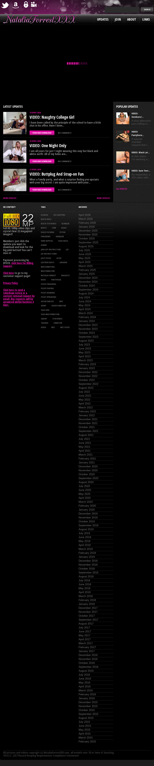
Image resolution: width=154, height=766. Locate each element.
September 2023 (88, 336)
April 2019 (85, 545)
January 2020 (87, 509)
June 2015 (85, 725)
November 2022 (88, 376)
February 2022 (87, 411)
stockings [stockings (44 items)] (57, 318)
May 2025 (84, 258)
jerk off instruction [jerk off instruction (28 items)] (51, 249)
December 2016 (88, 655)
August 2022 (86, 387)
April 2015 (85, 733)
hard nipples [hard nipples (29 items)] (47, 240)
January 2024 (87, 321)
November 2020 (88, 470)
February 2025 (87, 269)
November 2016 (88, 659)
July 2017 (84, 627)
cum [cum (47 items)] (54, 227)
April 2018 (85, 592)
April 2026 (85, 214)
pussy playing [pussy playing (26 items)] (47, 288)
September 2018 (88, 572)
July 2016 (84, 674)
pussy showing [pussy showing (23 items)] (48, 292)
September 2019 (88, 525)
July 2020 (84, 486)
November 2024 (88, 281)
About (131, 19)
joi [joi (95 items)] (67, 249)
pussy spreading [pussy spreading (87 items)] (48, 297)
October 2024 (87, 285)
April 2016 (85, 686)
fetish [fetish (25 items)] (62, 232)
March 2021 (86, 454)
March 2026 (86, 218)
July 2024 (84, 297)
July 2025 (84, 250)
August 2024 (86, 293)
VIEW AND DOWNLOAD (42, 132)
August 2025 (86, 246)
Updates (102, 19)
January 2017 (87, 651)
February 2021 (87, 458)
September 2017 (88, 619)
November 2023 (88, 328)
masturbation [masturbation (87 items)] (48, 271)
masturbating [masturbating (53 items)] (48, 266)
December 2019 (88, 513)
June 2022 (85, 395)
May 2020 (84, 493)
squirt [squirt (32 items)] (44, 318)
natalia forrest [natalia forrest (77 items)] (48, 275)
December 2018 (88, 560)
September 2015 (88, 714)
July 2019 (84, 533)
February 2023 (87, 364)
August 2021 (86, 435)
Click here (8, 273)
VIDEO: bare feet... (141, 170)
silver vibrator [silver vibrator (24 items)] (58, 305)
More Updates (9, 198)
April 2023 (85, 356)
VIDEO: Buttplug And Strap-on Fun (57, 174)
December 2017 (88, 607)
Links (146, 19)
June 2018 (85, 584)
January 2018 (87, 604)
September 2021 (88, 431)
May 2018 (84, 588)
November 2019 (88, 517)
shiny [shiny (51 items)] (43, 305)
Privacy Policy (10, 283)
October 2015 (87, 710)
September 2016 (88, 666)
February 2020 (87, 505)
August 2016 (86, 670)
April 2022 (85, 403)
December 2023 (88, 325)
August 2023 (86, 340)
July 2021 (84, 438)
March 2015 (86, 737)
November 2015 (88, 706)
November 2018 (88, 564)
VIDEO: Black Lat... (141, 152)
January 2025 (87, 273)
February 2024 (87, 317)
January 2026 (87, 226)
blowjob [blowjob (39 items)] (65, 223)
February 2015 (87, 741)
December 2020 (88, 466)
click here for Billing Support (18, 264)
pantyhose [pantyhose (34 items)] (56, 279)
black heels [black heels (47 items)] (46, 219)
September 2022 (88, 383)
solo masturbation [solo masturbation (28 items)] (50, 314)
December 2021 (88, 419)
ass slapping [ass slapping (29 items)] (59, 214)
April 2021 (85, 450)
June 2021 (85, 442)
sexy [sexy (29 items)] (61, 301)
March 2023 (86, 360)
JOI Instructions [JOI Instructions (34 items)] (49, 253)
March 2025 (86, 266)
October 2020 (87, 474)
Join (118, 19)
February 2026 (87, 222)
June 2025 (85, 254)
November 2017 (88, 611)
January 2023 (87, 368)
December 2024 (88, 277)
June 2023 (85, 348)
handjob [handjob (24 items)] (60, 236)
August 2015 (86, 717)
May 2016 (84, 682)
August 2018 (86, 576)
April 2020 (85, 497)
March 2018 (86, 596)
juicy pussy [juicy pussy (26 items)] (46, 258)
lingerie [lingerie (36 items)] (63, 262)
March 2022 (86, 407)
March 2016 (86, 690)
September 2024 (88, 289)
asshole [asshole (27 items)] (44, 214)
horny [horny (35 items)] (44, 245)
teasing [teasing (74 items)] (44, 322)
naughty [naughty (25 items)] (65, 275)
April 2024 (85, 309)
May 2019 (84, 541)
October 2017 (87, 615)
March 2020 (86, 501)
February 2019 (87, 552)
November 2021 (88, 423)
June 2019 (85, 537)
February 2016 (87, 694)
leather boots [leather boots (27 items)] (47, 262)
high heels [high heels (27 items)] (63, 240)
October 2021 (87, 427)
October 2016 (87, 662)
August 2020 (86, 482)
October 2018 (87, 568)
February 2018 (87, 600)
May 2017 (84, 635)
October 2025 (87, 238)
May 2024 (84, 305)
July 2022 (84, 391)
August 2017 (86, 623)
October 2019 (87, 521)
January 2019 (87, 556)
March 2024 (86, 313)
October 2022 (87, 380)
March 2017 (86, 643)
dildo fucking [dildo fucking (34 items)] (47, 232)
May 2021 (84, 446)
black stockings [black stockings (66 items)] (48, 223)
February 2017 (87, 647)
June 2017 (85, 631)
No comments (64, 132)
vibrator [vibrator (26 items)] (58, 322)
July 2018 (84, 580)
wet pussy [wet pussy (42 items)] (65, 327)
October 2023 (87, 332)
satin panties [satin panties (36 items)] (47, 301)
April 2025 (85, 262)
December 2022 (88, 372)
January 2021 (87, 462)
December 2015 (88, 702)
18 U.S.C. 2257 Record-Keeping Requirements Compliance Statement (41, 755)
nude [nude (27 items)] (43, 279)
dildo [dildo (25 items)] (63, 227)
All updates (121, 188)
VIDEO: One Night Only (48, 145)
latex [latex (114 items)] (58, 258)
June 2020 (85, 490)
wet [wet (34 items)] (53, 327)
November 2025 (88, 234)
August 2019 (86, 529)
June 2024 (85, 301)
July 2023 (84, 344)
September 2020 (88, 478)
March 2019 (86, 549)
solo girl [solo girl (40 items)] (45, 310)
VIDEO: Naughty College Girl (52, 117)
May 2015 (84, 729)
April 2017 (85, 639)
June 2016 (85, 678)
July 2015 (84, 721)
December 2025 (88, 230)
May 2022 (84, 399)
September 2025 (88, 242)
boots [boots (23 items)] (44, 227)
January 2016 (87, 698)
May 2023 (84, 352)
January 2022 (87, 415)
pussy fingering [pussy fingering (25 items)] (48, 284)
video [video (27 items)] (43, 327)
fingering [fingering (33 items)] (45, 236)
